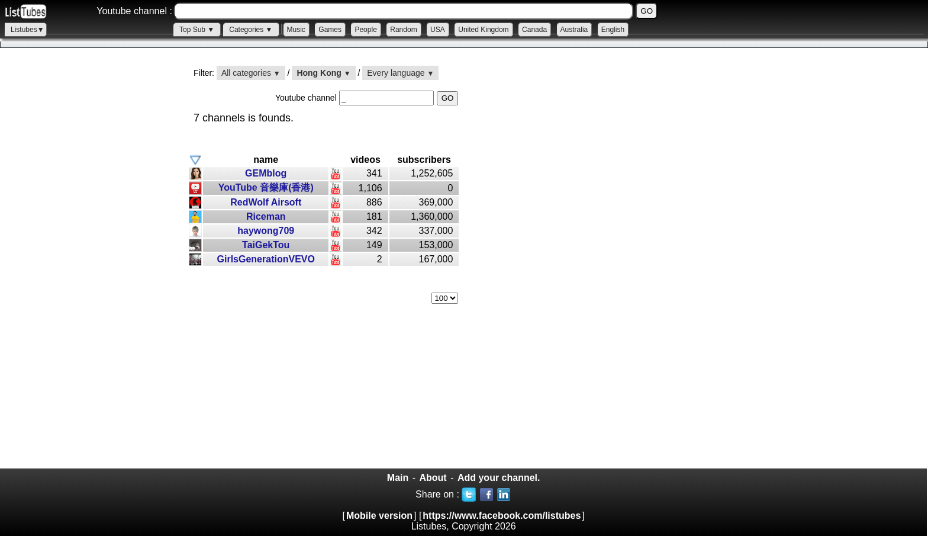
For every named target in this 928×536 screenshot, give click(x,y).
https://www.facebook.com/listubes (502, 516)
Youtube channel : (134, 11)
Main (397, 478)
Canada (534, 29)
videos (365, 160)
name (265, 160)
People (365, 29)
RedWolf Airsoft (265, 202)
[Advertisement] (89, 267)
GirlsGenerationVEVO (266, 259)
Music (296, 29)
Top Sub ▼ (196, 29)
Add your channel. (498, 478)
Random (403, 29)
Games (329, 29)
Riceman (266, 216)
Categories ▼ (250, 29)
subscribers (424, 160)
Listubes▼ (27, 29)
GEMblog (265, 173)
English (612, 29)
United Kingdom (483, 29)
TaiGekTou (265, 245)
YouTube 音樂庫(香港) (266, 187)
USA (437, 29)
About (432, 478)
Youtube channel (307, 97)
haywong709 (265, 231)
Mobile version (379, 516)
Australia (574, 29)
